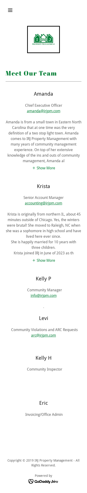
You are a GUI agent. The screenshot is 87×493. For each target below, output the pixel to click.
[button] (10, 10)
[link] (44, 39)
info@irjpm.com (44, 295)
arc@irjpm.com (43, 335)
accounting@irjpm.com (43, 203)
